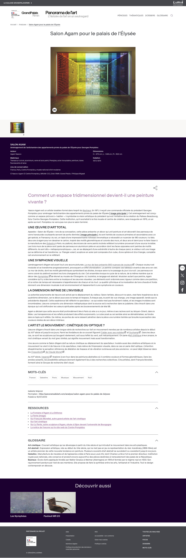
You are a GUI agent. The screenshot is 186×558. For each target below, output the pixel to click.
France (32, 378)
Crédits (67, 540)
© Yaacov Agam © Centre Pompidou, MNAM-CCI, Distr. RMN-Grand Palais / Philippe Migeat (47, 174)
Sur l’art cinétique (38, 422)
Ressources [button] (38, 408)
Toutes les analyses (151, 532)
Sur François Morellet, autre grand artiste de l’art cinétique (58, 419)
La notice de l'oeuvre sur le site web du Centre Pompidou (57, 428)
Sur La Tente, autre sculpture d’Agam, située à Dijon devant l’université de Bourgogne (70, 425)
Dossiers (150, 16)
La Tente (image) (38, 416)
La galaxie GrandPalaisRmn (18, 3)
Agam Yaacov (15, 154)
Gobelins (50, 244)
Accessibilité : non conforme (104, 536)
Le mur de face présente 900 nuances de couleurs (108, 265)
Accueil (13, 25)
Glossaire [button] (36, 440)
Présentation (69, 536)
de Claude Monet (53, 352)
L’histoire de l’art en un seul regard (68, 16)
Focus (144, 540)
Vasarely (45, 357)
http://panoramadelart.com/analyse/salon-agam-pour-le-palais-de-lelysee (74, 394)
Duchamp (133, 333)
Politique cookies (100, 544)
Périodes (122, 16)
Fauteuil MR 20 (52, 517)
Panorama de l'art (61, 13)
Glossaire (162, 16)
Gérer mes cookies (100, 540)
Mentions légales (71, 544)
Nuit (92, 378)
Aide (67, 532)
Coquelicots (37, 352)
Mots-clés (146, 548)
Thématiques (136, 16)
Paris (55, 378)
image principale (118, 214)
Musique (66, 378)
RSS (95, 532)
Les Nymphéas (18, 517)
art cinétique (135, 336)
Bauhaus (87, 211)
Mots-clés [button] (37, 372)
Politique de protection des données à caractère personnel (78, 548)
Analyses (22, 25)
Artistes (146, 536)
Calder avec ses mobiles (112, 333)
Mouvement (80, 378)
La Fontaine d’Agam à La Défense (46, 413)
